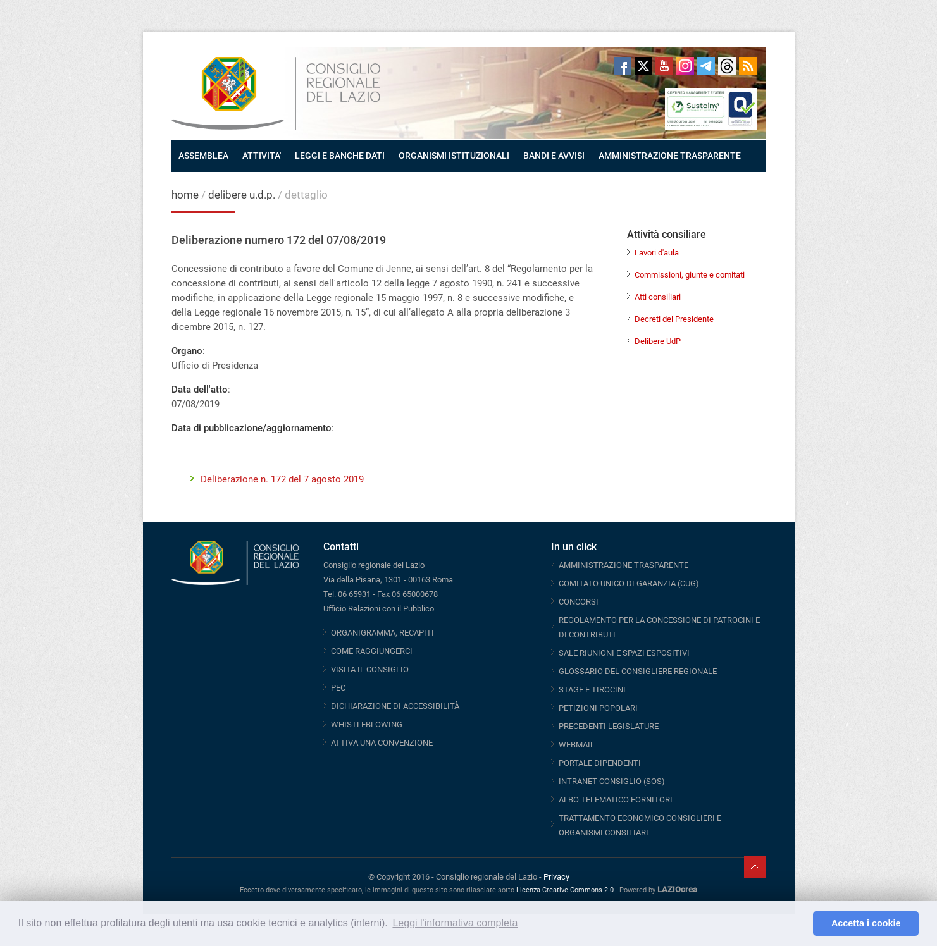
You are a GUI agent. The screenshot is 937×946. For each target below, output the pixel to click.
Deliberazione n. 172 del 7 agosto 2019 (282, 479)
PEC (338, 687)
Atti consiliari (658, 297)
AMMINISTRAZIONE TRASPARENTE (670, 155)
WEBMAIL (577, 744)
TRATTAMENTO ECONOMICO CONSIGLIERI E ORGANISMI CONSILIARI (640, 825)
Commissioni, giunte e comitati (690, 275)
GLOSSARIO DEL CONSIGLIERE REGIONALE (638, 671)
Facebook (622, 66)
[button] (800, 924)
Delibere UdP (658, 341)
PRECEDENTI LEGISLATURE (609, 726)
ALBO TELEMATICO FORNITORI (616, 799)
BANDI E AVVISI (554, 155)
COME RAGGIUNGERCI (372, 651)
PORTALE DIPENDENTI (600, 763)
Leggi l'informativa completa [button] (455, 923)
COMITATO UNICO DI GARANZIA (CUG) (629, 583)
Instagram (685, 66)
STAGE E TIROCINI (592, 689)
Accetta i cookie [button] (866, 923)
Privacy (556, 877)
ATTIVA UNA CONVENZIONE (382, 742)
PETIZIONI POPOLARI (598, 708)
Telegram (706, 66)
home (185, 194)
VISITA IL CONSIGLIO (370, 669)
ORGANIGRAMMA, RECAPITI (382, 632)
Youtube (664, 66)
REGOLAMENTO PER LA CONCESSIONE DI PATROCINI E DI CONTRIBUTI (659, 627)
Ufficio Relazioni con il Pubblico (378, 608)
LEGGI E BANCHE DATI (340, 155)
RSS (748, 66)
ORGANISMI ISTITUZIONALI (454, 155)
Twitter (643, 66)
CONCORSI (579, 601)
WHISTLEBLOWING (366, 724)
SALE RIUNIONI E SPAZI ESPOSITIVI (624, 653)
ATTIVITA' (261, 155)
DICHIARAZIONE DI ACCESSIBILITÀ (395, 706)
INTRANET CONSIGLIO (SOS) (612, 781)
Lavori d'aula (657, 252)
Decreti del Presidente (674, 319)
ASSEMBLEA (203, 155)
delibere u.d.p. (243, 194)
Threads (727, 66)
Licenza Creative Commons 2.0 (565, 890)
